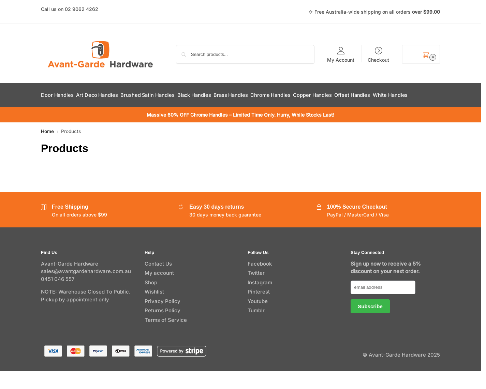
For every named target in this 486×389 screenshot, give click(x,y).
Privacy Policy (162, 318)
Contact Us (158, 281)
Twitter (256, 290)
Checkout (378, 59)
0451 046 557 (58, 296)
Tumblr (256, 328)
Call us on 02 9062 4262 (69, 9)
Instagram (260, 300)
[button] (421, 54)
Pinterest (259, 309)
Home (47, 148)
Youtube (258, 318)
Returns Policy (162, 328)
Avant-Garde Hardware (69, 281)
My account (159, 290)
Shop (151, 300)
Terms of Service (166, 337)
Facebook (260, 281)
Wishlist (154, 309)
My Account (340, 59)
